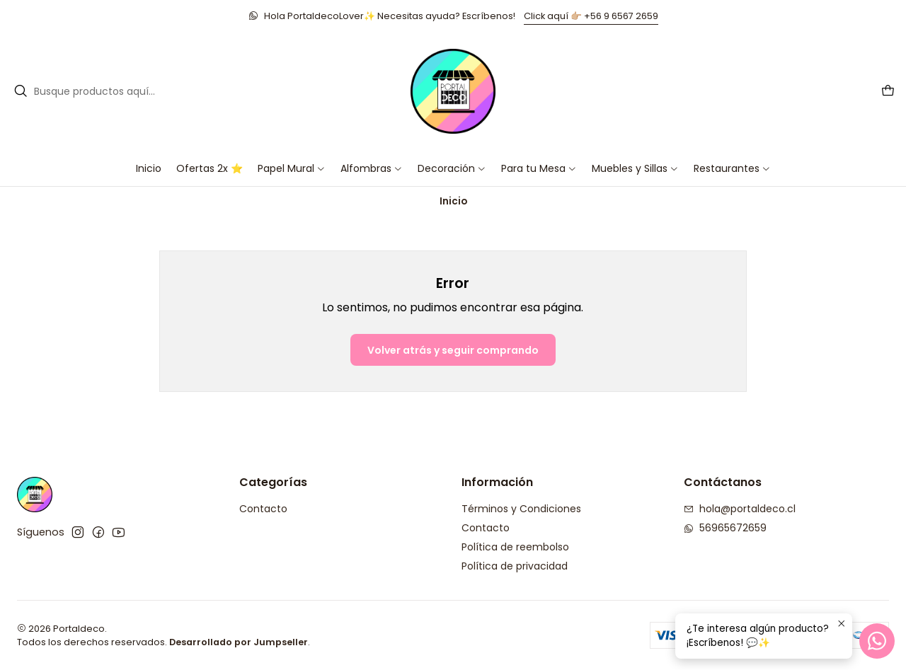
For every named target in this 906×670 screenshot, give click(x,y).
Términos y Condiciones (521, 509)
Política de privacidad (514, 566)
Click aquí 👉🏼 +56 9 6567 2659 (591, 16)
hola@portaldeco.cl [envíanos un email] (740, 509)
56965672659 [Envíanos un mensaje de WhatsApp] (725, 528)
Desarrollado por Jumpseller (238, 642)
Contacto (263, 509)
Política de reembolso (515, 547)
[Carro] (888, 91)
